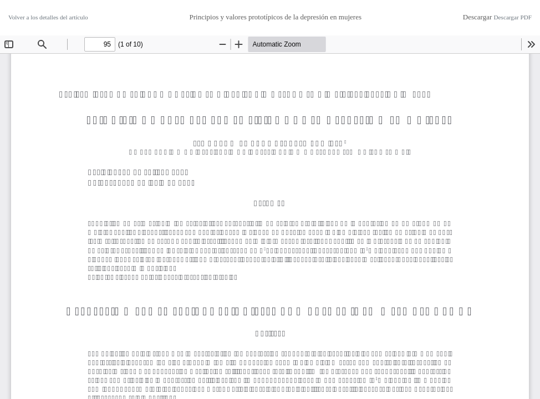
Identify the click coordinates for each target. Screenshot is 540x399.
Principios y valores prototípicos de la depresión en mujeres (275, 17)
